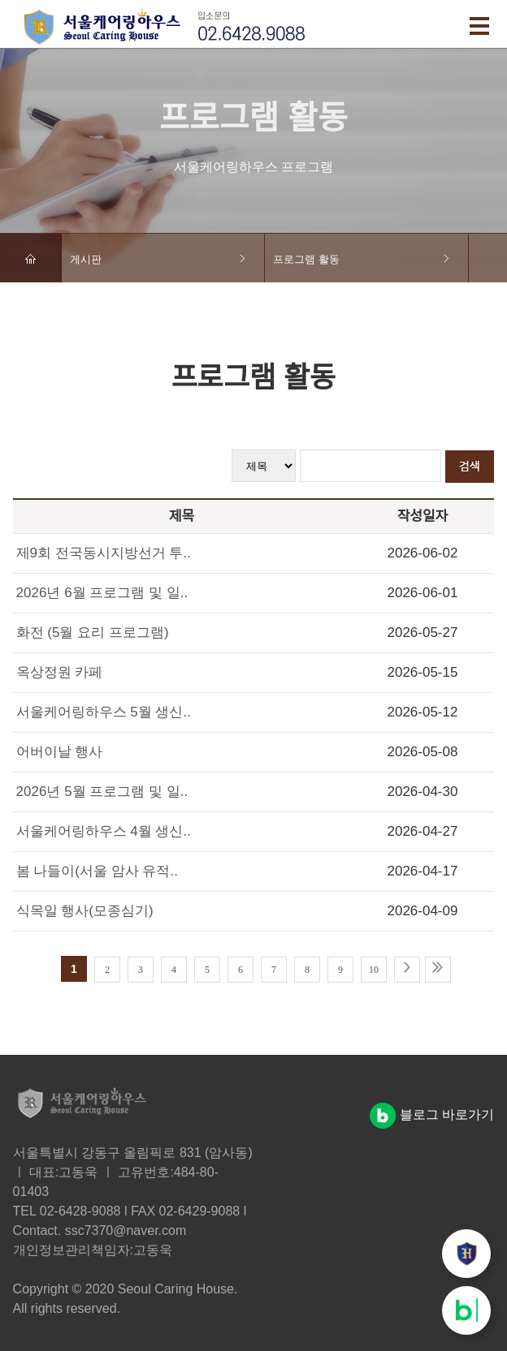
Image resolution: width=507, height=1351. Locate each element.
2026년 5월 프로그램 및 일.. (102, 791)
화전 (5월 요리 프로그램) (92, 632)
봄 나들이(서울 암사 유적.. (97, 871)
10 (374, 969)
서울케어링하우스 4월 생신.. (103, 831)
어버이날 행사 (59, 751)
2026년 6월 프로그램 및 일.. (102, 592)
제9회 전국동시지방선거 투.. (103, 553)
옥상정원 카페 (59, 672)
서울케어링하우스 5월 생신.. (103, 712)
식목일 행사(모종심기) (85, 911)
